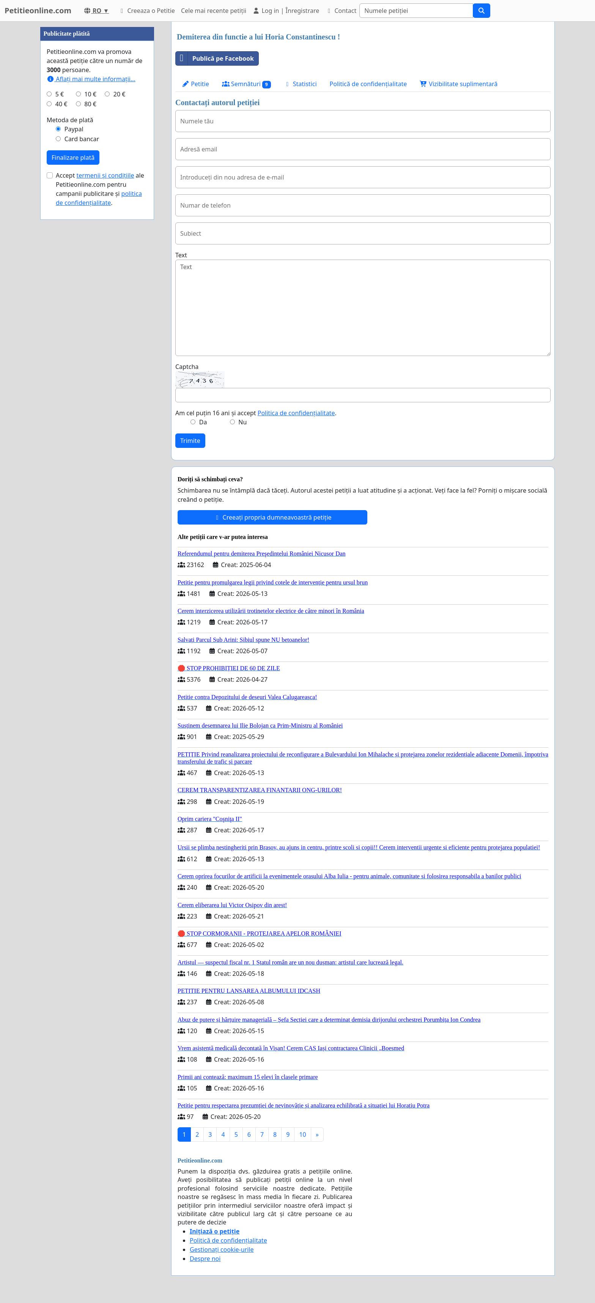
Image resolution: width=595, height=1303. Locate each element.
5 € (59, 94)
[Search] (416, 10)
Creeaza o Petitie (146, 10)
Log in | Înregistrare (285, 10)
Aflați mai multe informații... (91, 79)
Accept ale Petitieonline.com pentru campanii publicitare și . (100, 189)
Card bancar (82, 139)
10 (302, 1134)
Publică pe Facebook (215, 58)
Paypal (74, 129)
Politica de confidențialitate (296, 413)
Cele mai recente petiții (213, 10)
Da (203, 422)
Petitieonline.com (38, 10)
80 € (90, 104)
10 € (90, 94)
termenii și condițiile (105, 175)
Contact (340, 10)
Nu (242, 422)
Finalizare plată (73, 157)
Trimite (190, 440)
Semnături (246, 84)
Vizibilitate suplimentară (458, 84)
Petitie (195, 84)
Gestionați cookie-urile (222, 1249)
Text (181, 255)
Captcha (186, 366)
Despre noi (205, 1258)
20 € (119, 94)
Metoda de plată (70, 120)
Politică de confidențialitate (368, 84)
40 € (61, 104)
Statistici (300, 84)
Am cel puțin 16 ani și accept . (256, 413)
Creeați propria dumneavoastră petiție (272, 517)
